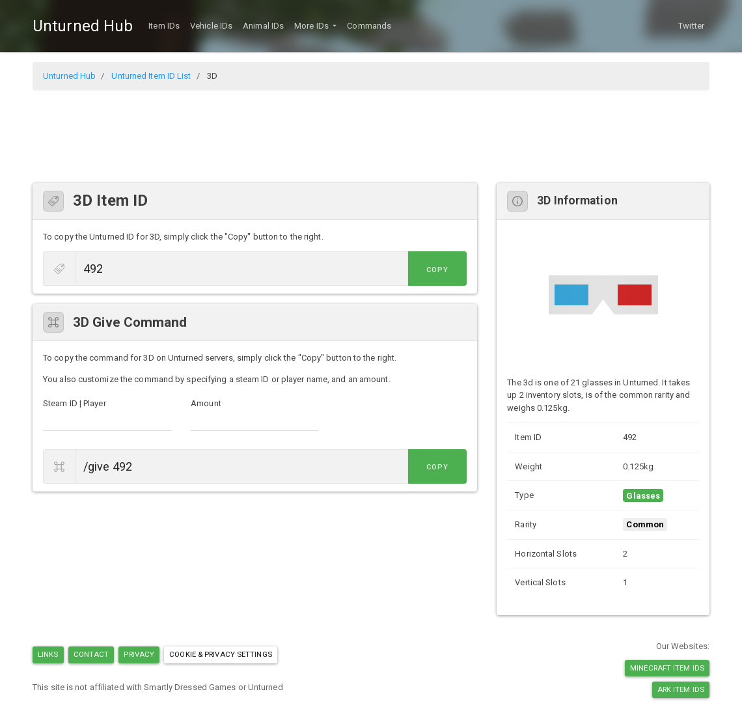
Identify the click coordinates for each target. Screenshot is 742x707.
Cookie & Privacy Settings (220, 654)
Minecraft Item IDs (667, 667)
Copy (437, 270)
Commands (369, 26)
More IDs (312, 26)
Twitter (691, 26)
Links (48, 654)
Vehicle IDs (211, 26)
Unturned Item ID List (151, 76)
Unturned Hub (83, 26)
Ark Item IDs (680, 689)
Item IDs (164, 26)
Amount (206, 403)
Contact (91, 654)
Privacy (139, 654)
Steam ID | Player (74, 403)
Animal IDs (263, 26)
